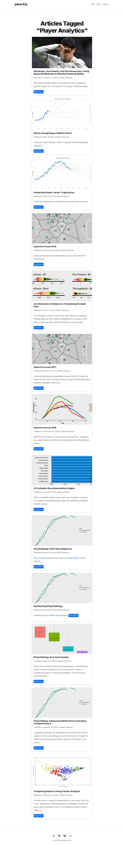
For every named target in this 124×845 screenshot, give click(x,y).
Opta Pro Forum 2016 (45, 427)
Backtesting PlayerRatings (48, 606)
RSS (69, 840)
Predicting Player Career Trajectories (54, 192)
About (98, 4)
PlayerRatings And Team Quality (51, 657)
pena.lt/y (21, 4)
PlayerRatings (73, 558)
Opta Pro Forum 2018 (45, 246)
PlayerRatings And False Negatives (53, 548)
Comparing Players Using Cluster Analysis (57, 791)
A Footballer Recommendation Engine (54, 488)
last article (41, 558)
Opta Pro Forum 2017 (45, 367)
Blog (93, 4)
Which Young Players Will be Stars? (53, 133)
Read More (39, 92)
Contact (105, 4)
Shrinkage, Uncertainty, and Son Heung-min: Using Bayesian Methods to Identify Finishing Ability (61, 72)
